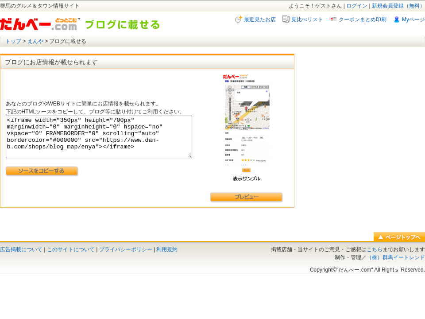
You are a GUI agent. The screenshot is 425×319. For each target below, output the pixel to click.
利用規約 (167, 249)
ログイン (356, 6)
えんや (35, 41)
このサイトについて (71, 249)
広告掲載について (21, 249)
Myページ (413, 19)
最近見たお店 (260, 19)
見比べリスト (307, 19)
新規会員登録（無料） (398, 6)
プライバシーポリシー (125, 249)
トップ (13, 41)
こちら (374, 249)
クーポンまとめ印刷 (362, 19)
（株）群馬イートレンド (396, 257)
